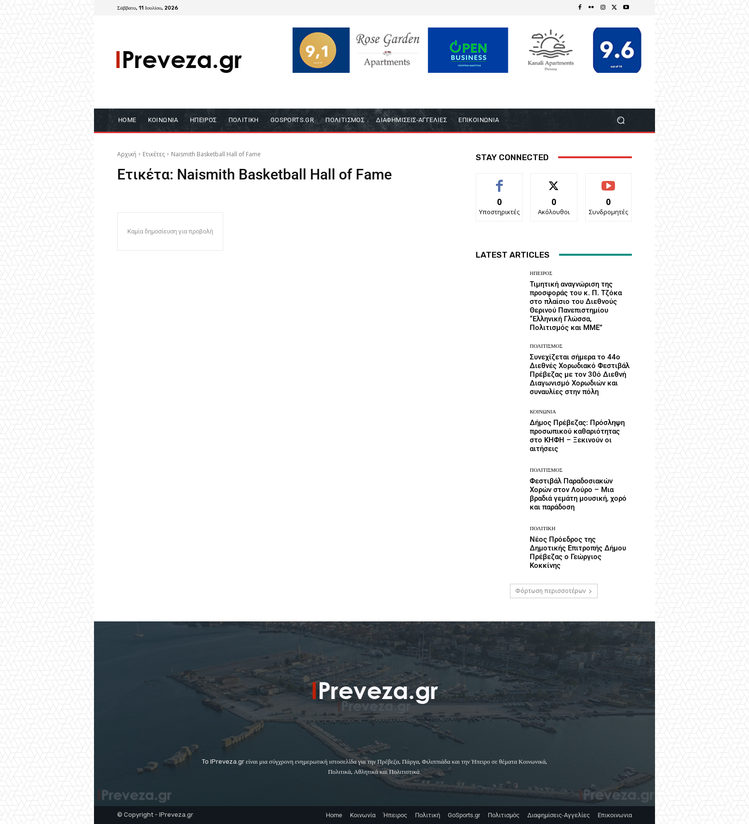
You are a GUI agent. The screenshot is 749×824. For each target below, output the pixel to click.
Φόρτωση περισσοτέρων (553, 591)
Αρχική (126, 154)
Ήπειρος (541, 273)
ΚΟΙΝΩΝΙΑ (543, 411)
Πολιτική (542, 528)
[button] (620, 120)
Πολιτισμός (546, 346)
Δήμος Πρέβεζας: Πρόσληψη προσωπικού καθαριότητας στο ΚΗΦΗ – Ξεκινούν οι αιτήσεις (577, 435)
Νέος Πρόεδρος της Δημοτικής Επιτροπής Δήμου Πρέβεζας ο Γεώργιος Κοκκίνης (578, 552)
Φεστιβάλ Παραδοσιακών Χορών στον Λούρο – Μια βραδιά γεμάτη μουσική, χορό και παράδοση (578, 494)
